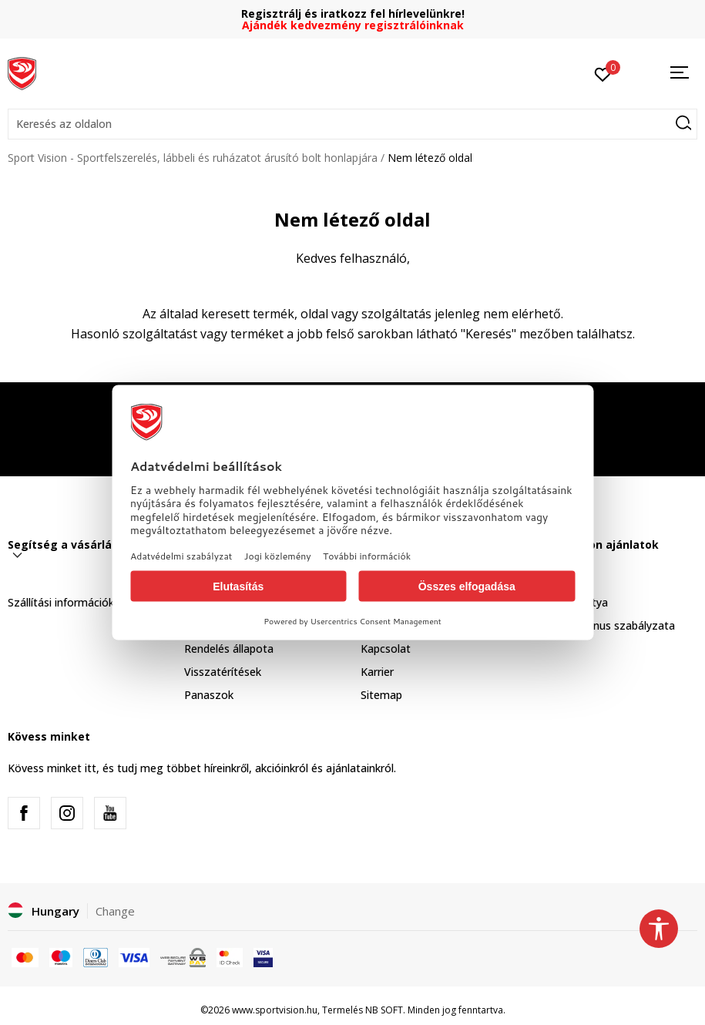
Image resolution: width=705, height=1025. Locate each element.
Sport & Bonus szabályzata (605, 625)
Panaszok (208, 694)
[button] (352, 124)
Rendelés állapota (229, 648)
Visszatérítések (222, 671)
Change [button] (115, 911)
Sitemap (381, 694)
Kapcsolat (386, 648)
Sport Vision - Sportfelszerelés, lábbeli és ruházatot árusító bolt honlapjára (193, 157)
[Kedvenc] (603, 73)
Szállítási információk (61, 602)
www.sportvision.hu (274, 1010)
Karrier (377, 671)
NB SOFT (384, 1010)
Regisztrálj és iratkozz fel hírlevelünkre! (353, 13)
